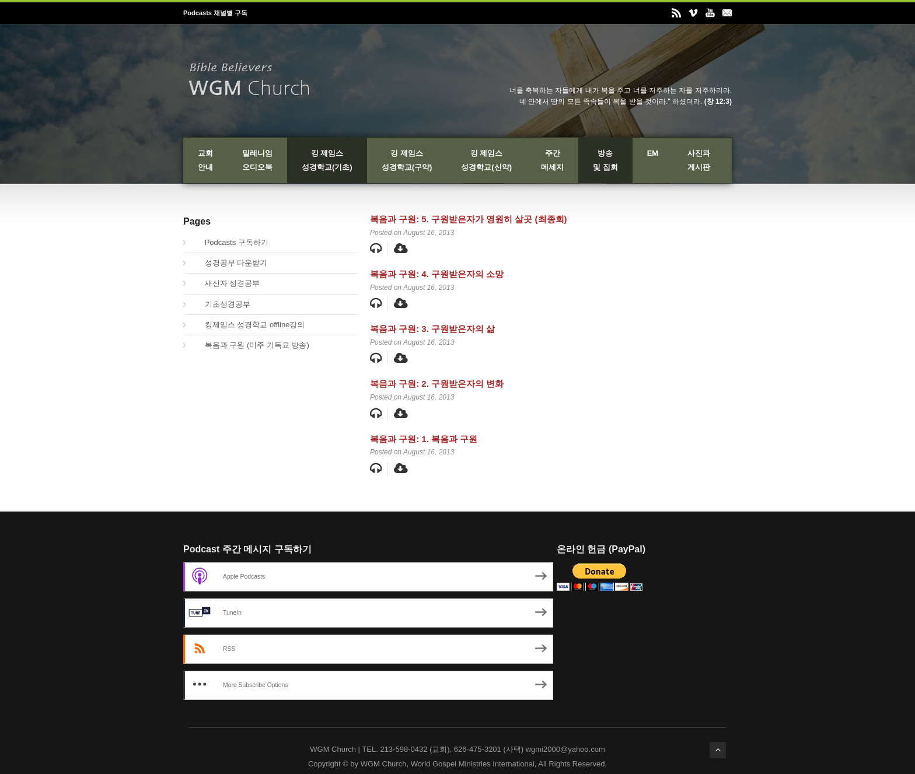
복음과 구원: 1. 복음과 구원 (423, 439)
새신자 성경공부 (226, 283)
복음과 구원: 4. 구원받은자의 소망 (437, 274)
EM (653, 153)
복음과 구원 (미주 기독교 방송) (250, 345)
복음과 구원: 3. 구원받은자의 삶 (432, 329)
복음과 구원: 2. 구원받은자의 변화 (437, 383)
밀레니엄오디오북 (257, 160)
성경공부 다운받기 (229, 262)
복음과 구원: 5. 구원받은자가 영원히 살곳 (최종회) (468, 219)
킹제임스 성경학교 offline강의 (248, 324)
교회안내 (205, 160)
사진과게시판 (698, 160)
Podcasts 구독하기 (230, 242)
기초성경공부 (221, 304)
